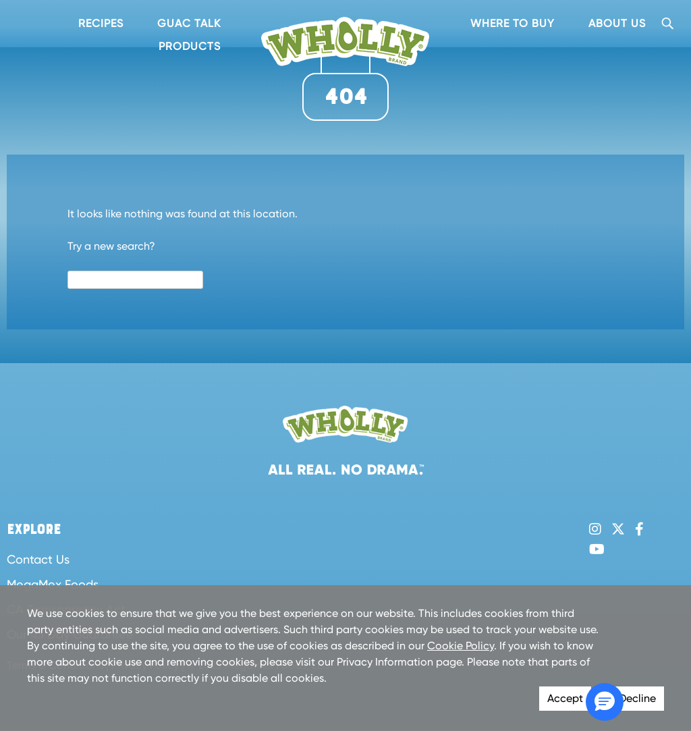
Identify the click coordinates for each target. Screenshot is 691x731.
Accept (565, 698)
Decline (637, 698)
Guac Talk (189, 23)
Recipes (100, 23)
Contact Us (38, 559)
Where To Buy (512, 23)
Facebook (639, 529)
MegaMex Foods (53, 584)
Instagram (595, 529)
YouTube (597, 549)
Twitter (618, 529)
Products (190, 46)
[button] (605, 702)
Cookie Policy (460, 645)
